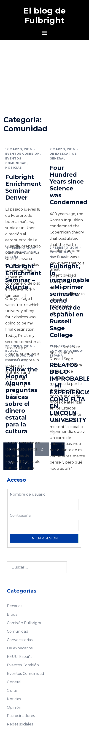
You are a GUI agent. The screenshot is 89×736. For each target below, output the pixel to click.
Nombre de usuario (28, 494)
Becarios (14, 606)
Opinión (14, 707)
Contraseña (20, 515)
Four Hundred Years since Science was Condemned (68, 185)
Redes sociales (20, 724)
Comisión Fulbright (24, 623)
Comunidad (16, 252)
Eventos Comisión (22, 153)
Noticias (13, 167)
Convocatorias (19, 640)
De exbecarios (63, 153)
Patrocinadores (21, 716)
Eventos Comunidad (25, 673)
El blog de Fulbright (44, 15)
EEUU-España (19, 656)
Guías (12, 690)
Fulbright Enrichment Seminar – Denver (23, 187)
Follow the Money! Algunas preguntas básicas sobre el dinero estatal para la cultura (21, 400)
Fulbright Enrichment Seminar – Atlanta (23, 276)
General (57, 158)
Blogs (11, 350)
